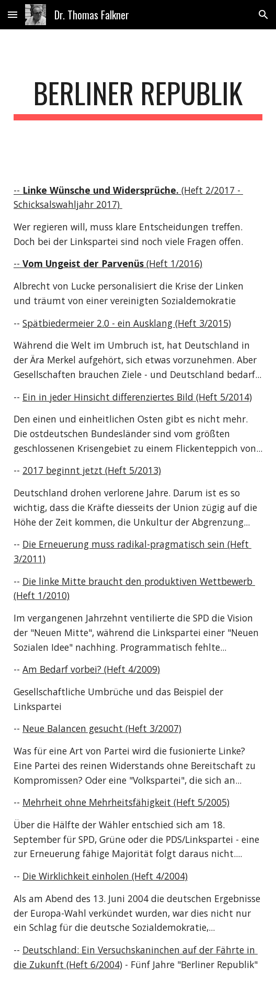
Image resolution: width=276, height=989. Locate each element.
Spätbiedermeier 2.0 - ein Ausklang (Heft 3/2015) (126, 323)
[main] (138, 98)
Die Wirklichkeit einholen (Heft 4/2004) (105, 876)
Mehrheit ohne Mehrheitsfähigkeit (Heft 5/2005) (125, 802)
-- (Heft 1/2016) (108, 263)
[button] (12, 14)
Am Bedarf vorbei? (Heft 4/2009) (91, 669)
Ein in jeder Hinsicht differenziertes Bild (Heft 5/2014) (137, 397)
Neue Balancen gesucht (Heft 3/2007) (101, 728)
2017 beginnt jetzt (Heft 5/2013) (91, 470)
